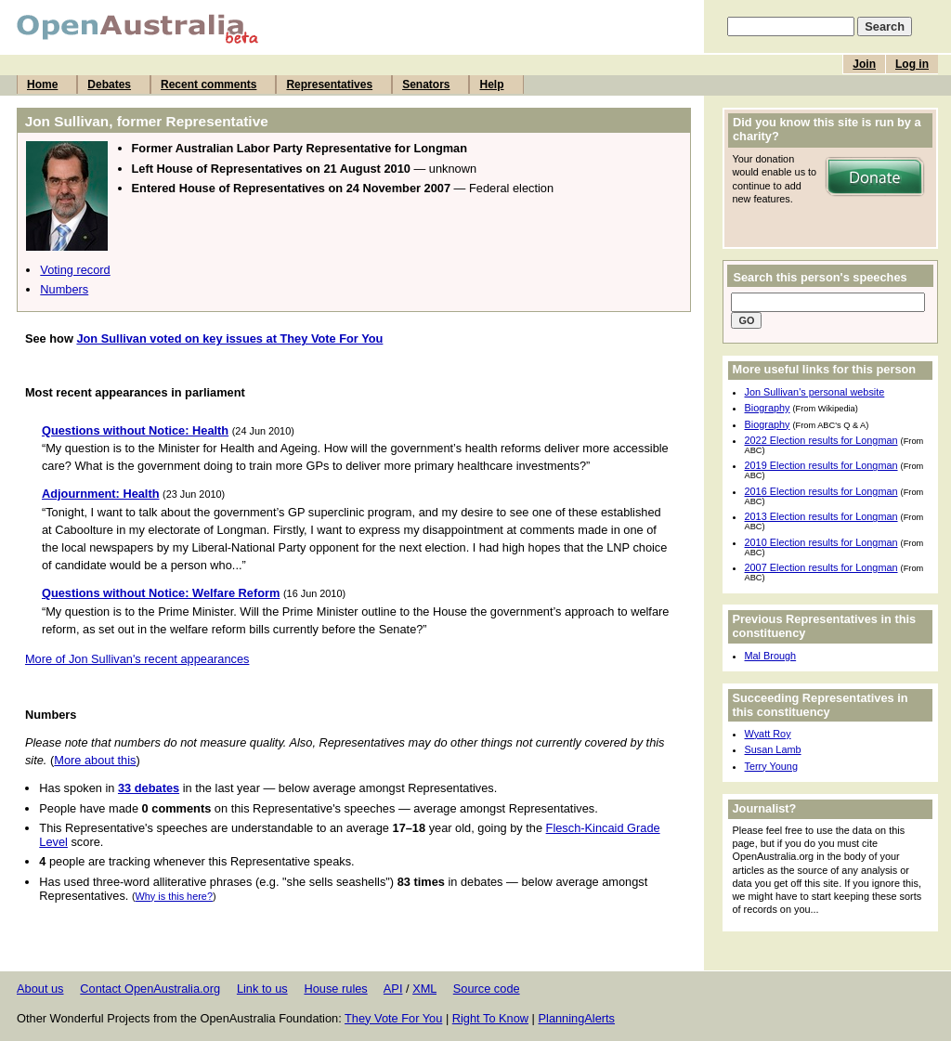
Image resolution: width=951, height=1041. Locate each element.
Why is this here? (174, 896)
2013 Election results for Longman (821, 516)
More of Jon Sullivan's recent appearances (137, 659)
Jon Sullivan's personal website (815, 391)
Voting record (75, 270)
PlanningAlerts (577, 1018)
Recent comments (208, 84)
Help (491, 84)
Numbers (64, 289)
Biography (767, 407)
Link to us (262, 988)
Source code (486, 988)
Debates (109, 84)
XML (424, 988)
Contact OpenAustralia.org (150, 988)
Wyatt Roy (768, 733)
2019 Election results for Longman (821, 465)
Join (864, 64)
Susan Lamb (773, 749)
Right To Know (490, 1018)
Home (42, 84)
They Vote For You (393, 1018)
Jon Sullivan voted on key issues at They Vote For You (229, 338)
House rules (335, 988)
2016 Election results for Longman (821, 491)
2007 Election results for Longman (821, 567)
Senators (425, 84)
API (393, 988)
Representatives (329, 84)
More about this (95, 760)
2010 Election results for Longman (821, 542)
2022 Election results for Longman (821, 440)
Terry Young (771, 766)
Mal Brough (771, 655)
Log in (912, 64)
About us (40, 988)
